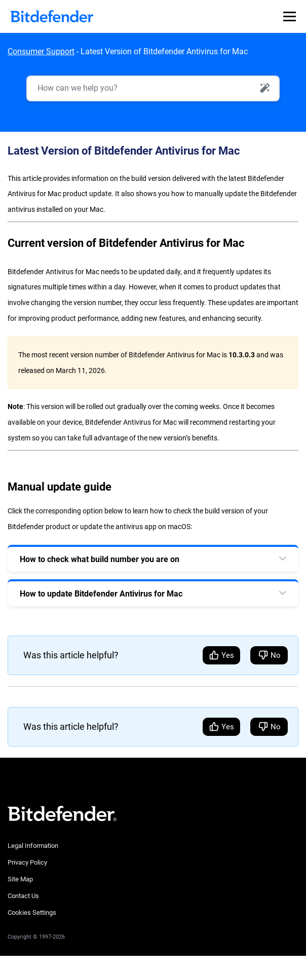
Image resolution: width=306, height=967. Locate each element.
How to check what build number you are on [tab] (99, 559)
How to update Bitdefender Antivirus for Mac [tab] (101, 594)
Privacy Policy (27, 862)
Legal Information (33, 845)
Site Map (20, 879)
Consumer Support (41, 51)
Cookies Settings (32, 912)
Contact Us (23, 896)
